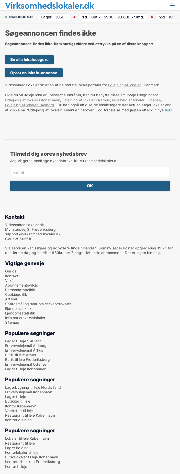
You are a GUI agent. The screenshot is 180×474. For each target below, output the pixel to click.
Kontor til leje (16, 466)
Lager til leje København (25, 369)
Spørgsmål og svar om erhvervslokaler (38, 304)
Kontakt (11, 276)
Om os (10, 271)
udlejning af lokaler (124, 85)
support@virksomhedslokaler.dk (33, 234)
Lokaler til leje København (27, 438)
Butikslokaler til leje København (31, 457)
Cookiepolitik (16, 294)
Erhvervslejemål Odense (25, 364)
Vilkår (10, 280)
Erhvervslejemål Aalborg (26, 345)
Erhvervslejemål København (28, 392)
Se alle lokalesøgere (29, 59)
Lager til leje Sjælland (23, 341)
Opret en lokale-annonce (34, 72)
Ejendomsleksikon (20, 308)
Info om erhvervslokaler (25, 317)
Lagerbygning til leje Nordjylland (33, 387)
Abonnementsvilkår (21, 285)
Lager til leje (15, 396)
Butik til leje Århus (20, 355)
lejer (168, 110)
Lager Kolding (17, 448)
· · (50, 17)
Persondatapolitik (20, 290)
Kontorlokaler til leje (21, 452)
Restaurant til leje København (30, 415)
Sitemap (12, 322)
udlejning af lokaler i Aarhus (86, 100)
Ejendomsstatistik (20, 313)
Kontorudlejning (18, 420)
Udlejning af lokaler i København (32, 100)
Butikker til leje (17, 401)
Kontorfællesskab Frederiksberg (32, 461)
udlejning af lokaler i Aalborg (29, 105)
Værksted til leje (19, 410)
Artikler (11, 299)
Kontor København (20, 406)
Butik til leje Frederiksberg (27, 359)
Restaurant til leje (20, 443)
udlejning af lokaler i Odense (136, 100)
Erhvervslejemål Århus (24, 350)
